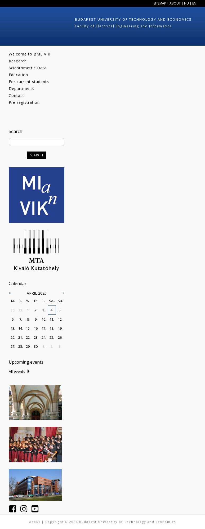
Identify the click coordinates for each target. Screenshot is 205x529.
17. (44, 328)
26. (60, 337)
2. (36, 310)
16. (36, 328)
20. (13, 337)
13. (13, 328)
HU (186, 3)
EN (194, 3)
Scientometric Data (28, 67)
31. (20, 310)
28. (20, 346)
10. (44, 319)
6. (13, 319)
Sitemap (160, 3)
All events (17, 371)
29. (28, 346)
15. (28, 328)
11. (52, 319)
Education (18, 74)
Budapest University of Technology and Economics (133, 19)
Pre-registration (24, 102)
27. (13, 346)
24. (44, 337)
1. (28, 310)
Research (18, 60)
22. (28, 337)
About (175, 3)
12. (60, 319)
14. (20, 328)
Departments (21, 88)
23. (36, 337)
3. (43, 310)
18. (52, 328)
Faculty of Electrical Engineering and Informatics (123, 26)
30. (13, 310)
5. (60, 310)
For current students (29, 81)
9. (36, 319)
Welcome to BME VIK (29, 54)
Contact (16, 95)
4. (52, 310)
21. (20, 337)
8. (28, 319)
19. (60, 328)
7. (20, 319)
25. (52, 337)
